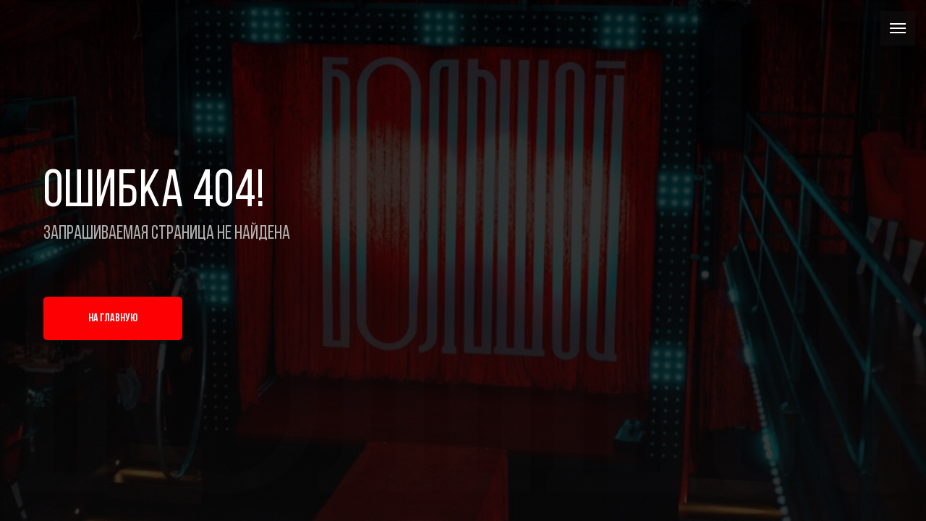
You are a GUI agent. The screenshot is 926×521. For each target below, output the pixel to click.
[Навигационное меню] (898, 28)
